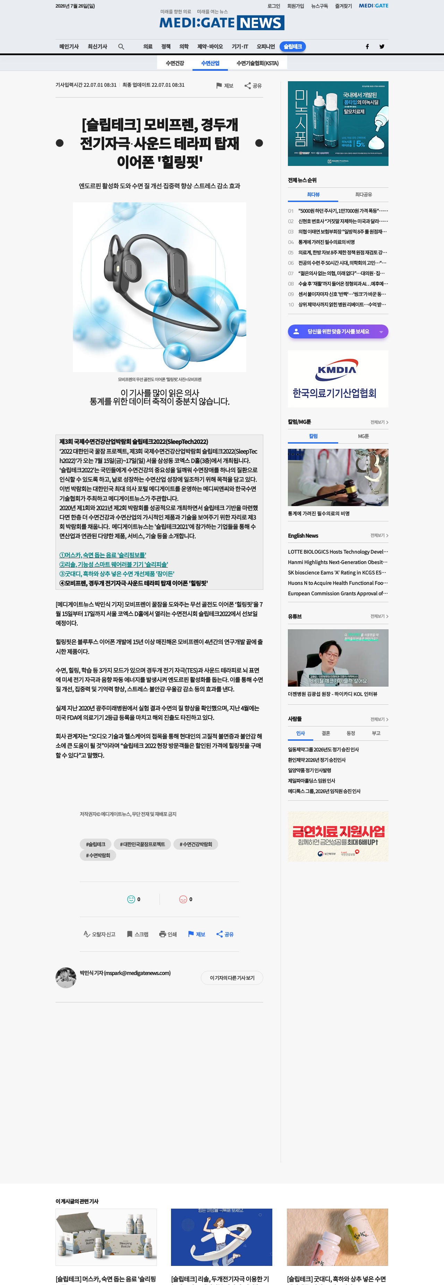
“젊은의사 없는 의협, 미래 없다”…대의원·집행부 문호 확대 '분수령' (343, 273)
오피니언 (266, 46)
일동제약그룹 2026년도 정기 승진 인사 (323, 749)
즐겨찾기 (343, 5)
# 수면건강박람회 (196, 844)
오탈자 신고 (103, 934)
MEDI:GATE (373, 5)
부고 (376, 733)
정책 (165, 46)
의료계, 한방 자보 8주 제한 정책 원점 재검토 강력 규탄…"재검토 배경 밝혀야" (343, 252)
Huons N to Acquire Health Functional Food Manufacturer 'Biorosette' (338, 582)
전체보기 (377, 422)
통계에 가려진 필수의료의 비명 (326, 241)
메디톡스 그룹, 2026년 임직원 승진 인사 (324, 791)
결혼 (326, 733)
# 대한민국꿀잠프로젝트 (142, 844)
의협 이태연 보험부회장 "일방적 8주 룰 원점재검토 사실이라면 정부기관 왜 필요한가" (343, 231)
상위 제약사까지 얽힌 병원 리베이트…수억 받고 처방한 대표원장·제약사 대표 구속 (343, 304)
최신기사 (97, 46)
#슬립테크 (95, 844)
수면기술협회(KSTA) (258, 63)
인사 (300, 733)
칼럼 (313, 435)
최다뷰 (313, 194)
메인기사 (69, 46)
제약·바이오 (210, 46)
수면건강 (175, 63)
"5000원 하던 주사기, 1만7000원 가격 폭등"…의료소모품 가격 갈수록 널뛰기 (343, 210)
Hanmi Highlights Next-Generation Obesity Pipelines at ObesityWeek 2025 (338, 561)
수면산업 (210, 63)
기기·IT (240, 46)
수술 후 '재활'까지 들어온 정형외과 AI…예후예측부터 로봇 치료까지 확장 (343, 283)
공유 (257, 85)
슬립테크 (293, 46)
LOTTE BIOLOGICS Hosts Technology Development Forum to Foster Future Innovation (338, 551)
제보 (228, 85)
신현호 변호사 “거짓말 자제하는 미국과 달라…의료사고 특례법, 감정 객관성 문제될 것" (343, 221)
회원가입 (295, 5)
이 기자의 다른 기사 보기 (232, 977)
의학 (183, 46)
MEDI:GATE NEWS (222, 19)
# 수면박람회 (98, 855)
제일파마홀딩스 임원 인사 (311, 780)
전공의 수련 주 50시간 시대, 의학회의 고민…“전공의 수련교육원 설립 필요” (343, 262)
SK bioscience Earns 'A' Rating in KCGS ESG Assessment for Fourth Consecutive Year (338, 572)
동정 (351, 733)
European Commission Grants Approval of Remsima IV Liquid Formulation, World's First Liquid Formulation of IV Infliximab (338, 593)
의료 (147, 46)
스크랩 (141, 934)
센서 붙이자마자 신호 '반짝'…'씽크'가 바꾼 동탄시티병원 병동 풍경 (343, 294)
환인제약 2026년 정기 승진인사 (316, 759)
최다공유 (363, 194)
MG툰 (363, 435)
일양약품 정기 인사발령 (309, 770)
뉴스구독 (319, 5)
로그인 (273, 5)
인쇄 (172, 934)
